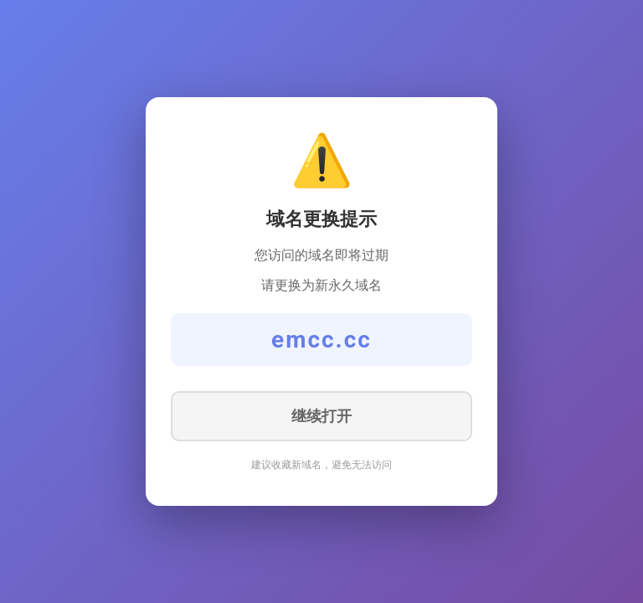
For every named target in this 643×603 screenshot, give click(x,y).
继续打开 (321, 416)
